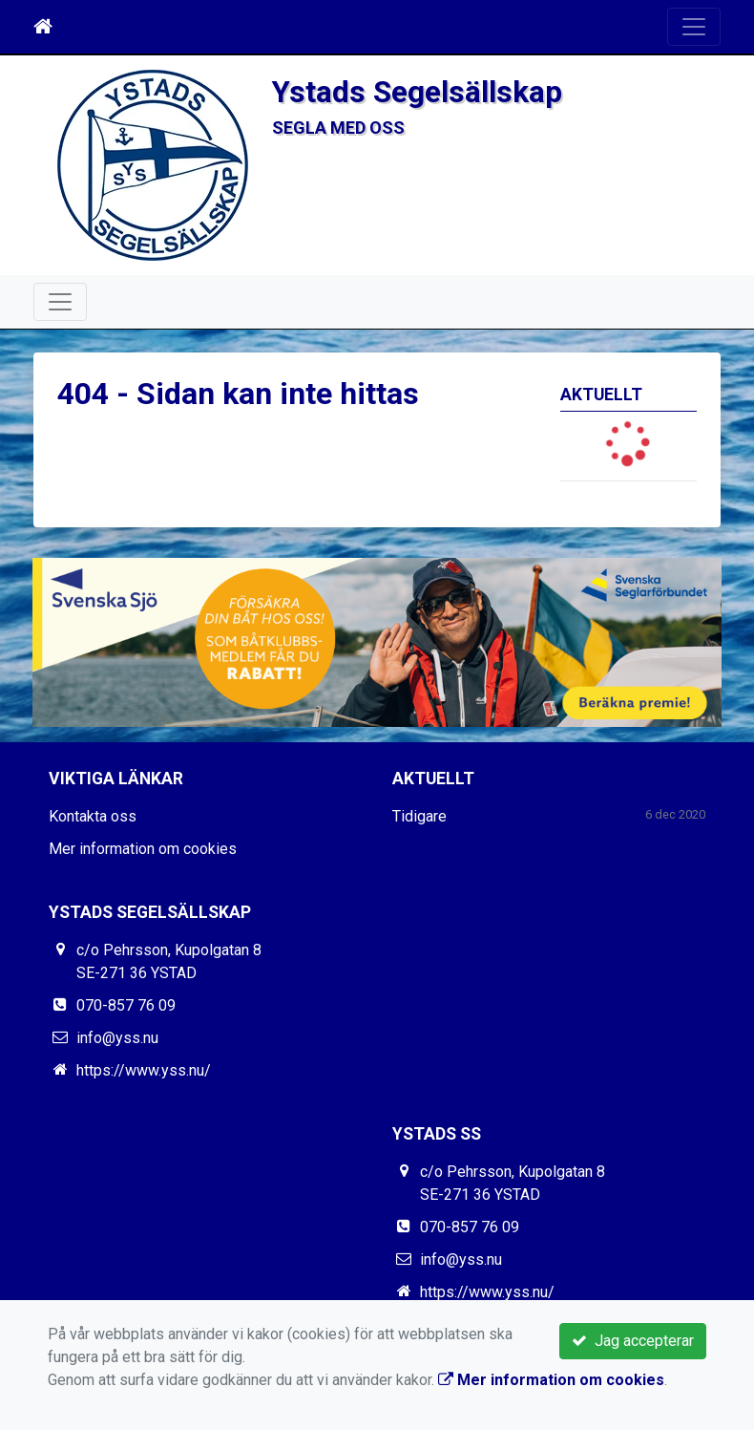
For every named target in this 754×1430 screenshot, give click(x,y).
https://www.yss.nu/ (143, 1070)
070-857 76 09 (126, 1005)
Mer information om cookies (143, 849)
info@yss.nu (117, 1038)
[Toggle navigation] (694, 27)
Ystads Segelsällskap (417, 92)
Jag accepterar (633, 1341)
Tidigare (419, 816)
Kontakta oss (92, 816)
